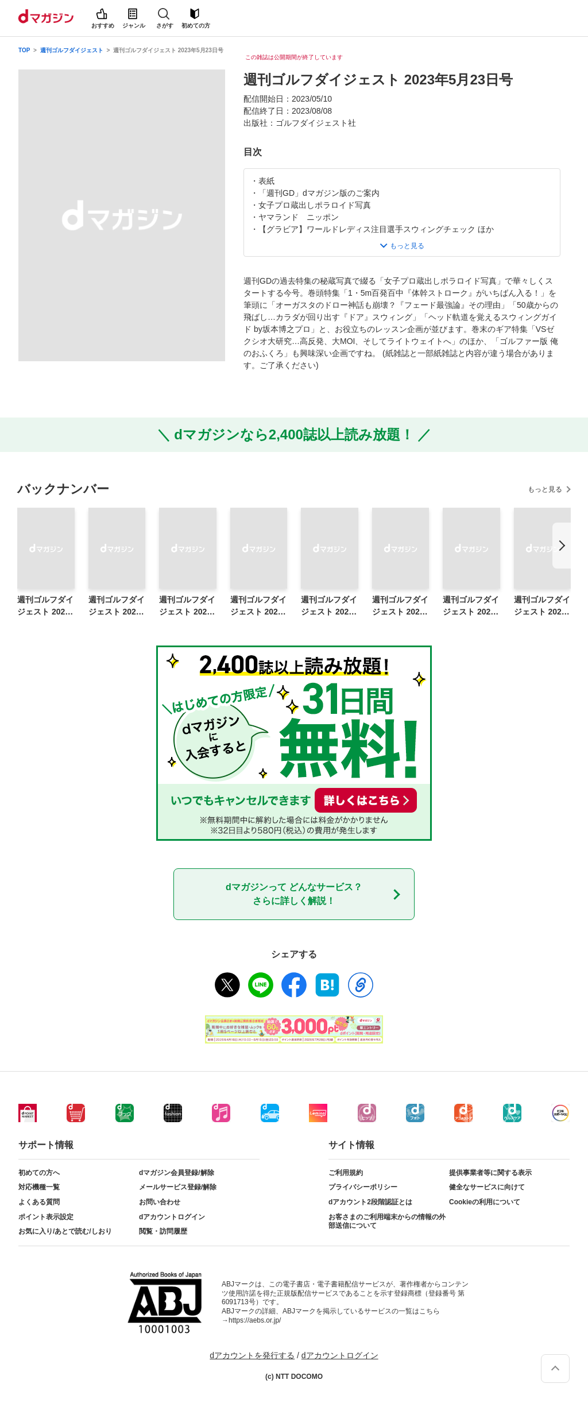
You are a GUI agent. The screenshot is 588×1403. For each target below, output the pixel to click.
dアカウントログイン (172, 1217)
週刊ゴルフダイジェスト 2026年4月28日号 (45, 606)
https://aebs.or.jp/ (255, 1320)
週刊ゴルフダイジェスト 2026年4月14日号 (187, 606)
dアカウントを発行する (252, 1355)
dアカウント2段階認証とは (370, 1202)
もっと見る (545, 489)
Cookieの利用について (484, 1202)
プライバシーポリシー (362, 1187)
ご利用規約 (345, 1173)
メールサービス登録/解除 (177, 1187)
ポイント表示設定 (46, 1217)
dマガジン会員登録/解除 (176, 1173)
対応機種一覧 (39, 1187)
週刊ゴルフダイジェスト (71, 50)
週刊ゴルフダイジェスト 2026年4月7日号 (258, 606)
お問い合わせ (159, 1202)
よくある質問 (39, 1202)
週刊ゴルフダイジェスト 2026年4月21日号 (116, 606)
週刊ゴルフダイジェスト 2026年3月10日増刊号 (542, 606)
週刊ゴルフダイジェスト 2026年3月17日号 (471, 606)
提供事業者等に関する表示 (490, 1173)
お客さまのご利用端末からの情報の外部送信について (387, 1221)
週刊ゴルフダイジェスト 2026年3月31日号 (329, 606)
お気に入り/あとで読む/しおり (65, 1231)
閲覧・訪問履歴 (163, 1231)
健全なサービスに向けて (487, 1187)
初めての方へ (39, 1173)
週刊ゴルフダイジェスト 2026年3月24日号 (400, 606)
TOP (24, 50)
